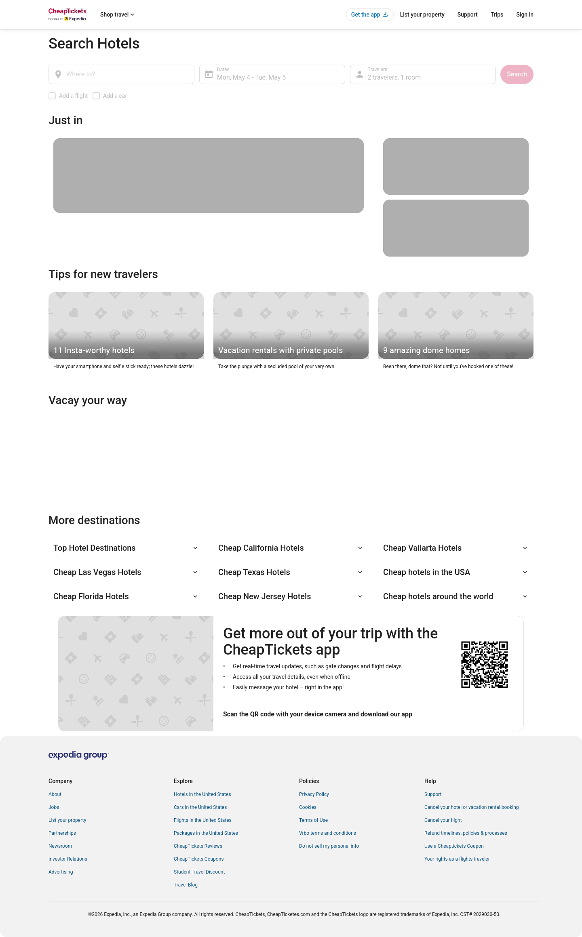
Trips (497, 14)
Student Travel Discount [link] (199, 872)
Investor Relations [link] (67, 859)
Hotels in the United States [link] (202, 794)
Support (468, 14)
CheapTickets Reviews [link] (198, 846)
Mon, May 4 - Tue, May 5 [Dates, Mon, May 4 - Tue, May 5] (251, 77)
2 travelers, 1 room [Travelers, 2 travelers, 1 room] (394, 77)
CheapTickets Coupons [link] (199, 859)
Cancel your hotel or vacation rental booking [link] (471, 807)
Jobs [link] (53, 807)
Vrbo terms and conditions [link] (327, 833)
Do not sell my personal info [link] (329, 846)
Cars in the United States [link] (200, 807)
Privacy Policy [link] (314, 794)
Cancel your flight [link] (443, 820)
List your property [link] (67, 820)
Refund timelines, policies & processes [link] (465, 833)
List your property (422, 14)
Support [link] (432, 794)
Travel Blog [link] (186, 885)
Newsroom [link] (60, 846)
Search (517, 74)
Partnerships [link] (62, 833)
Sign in (525, 14)
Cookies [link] (307, 807)
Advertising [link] (60, 872)
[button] (126, 548)
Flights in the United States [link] (203, 820)
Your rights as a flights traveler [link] (457, 859)
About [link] (54, 794)
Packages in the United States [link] (206, 833)
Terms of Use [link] (313, 820)
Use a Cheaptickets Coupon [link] (454, 846)
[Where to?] (121, 74)
